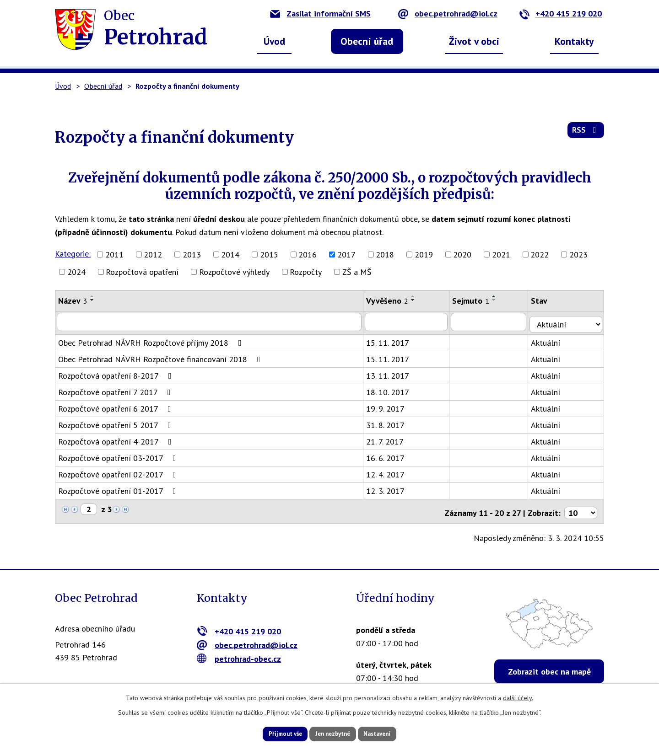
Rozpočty (306, 272)
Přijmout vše (273, 733)
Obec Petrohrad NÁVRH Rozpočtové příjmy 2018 (151, 340)
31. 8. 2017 (390, 422)
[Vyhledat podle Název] (211, 321)
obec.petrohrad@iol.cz (447, 13)
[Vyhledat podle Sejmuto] (495, 321)
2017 (346, 254)
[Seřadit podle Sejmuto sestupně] (500, 300)
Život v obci (474, 41)
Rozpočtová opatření (142, 272)
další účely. (518, 696)
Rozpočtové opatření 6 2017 (116, 406)
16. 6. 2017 (390, 455)
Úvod (274, 41)
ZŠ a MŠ (357, 272)
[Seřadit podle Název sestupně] (92, 300)
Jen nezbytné (332, 733)
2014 (230, 254)
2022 (539, 254)
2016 (307, 254)
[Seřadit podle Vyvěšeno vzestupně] (418, 296)
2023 (578, 254)
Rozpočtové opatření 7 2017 (116, 389)
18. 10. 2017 (392, 389)
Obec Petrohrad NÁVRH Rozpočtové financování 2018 (161, 356)
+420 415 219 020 (560, 13)
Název (72, 300)
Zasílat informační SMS (320, 13)
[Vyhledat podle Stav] (569, 321)
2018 (385, 254)
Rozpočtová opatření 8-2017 (116, 373)
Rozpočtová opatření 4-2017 (116, 439)
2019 (424, 254)
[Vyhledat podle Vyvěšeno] (411, 321)
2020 (462, 254)
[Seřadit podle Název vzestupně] (92, 296)
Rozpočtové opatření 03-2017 (119, 455)
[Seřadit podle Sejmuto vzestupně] (500, 296)
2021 (501, 254)
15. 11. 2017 (392, 340)
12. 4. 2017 (390, 471)
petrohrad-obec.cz (239, 653)
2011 (114, 254)
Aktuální (552, 340)
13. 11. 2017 (392, 373)
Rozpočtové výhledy (234, 272)
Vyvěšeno (392, 300)
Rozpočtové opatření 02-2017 (119, 471)
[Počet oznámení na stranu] (580, 507)
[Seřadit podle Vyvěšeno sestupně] (418, 300)
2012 (153, 254)
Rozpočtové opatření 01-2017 (119, 488)
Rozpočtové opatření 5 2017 (116, 422)
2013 (192, 254)
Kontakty (574, 41)
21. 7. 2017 (389, 439)
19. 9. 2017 (390, 406)
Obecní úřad (366, 41)
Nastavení (388, 733)
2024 (76, 272)
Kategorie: (73, 253)
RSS (585, 133)
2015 (269, 254)
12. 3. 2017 (390, 488)
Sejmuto (476, 300)
